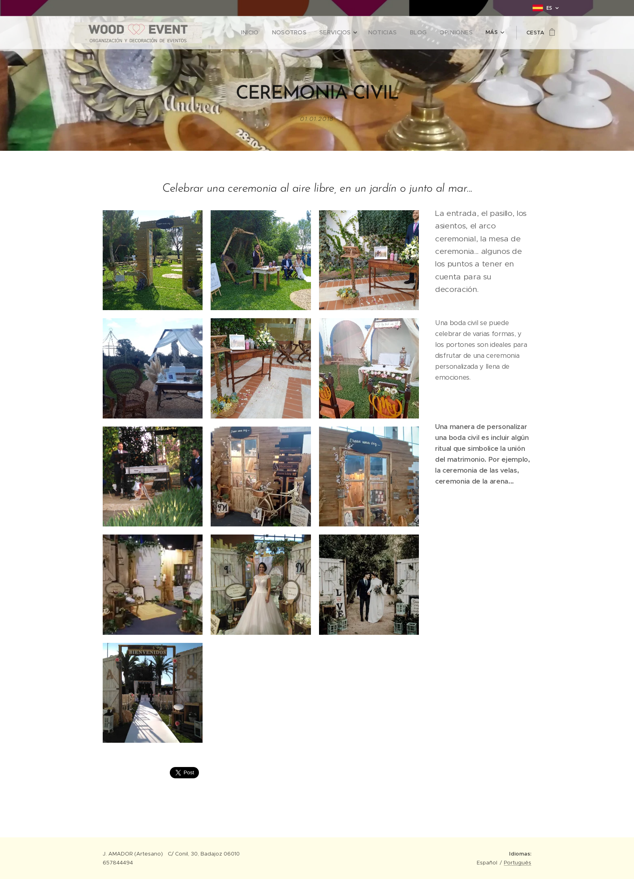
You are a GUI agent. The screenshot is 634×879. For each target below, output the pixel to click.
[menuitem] (266, 33)
